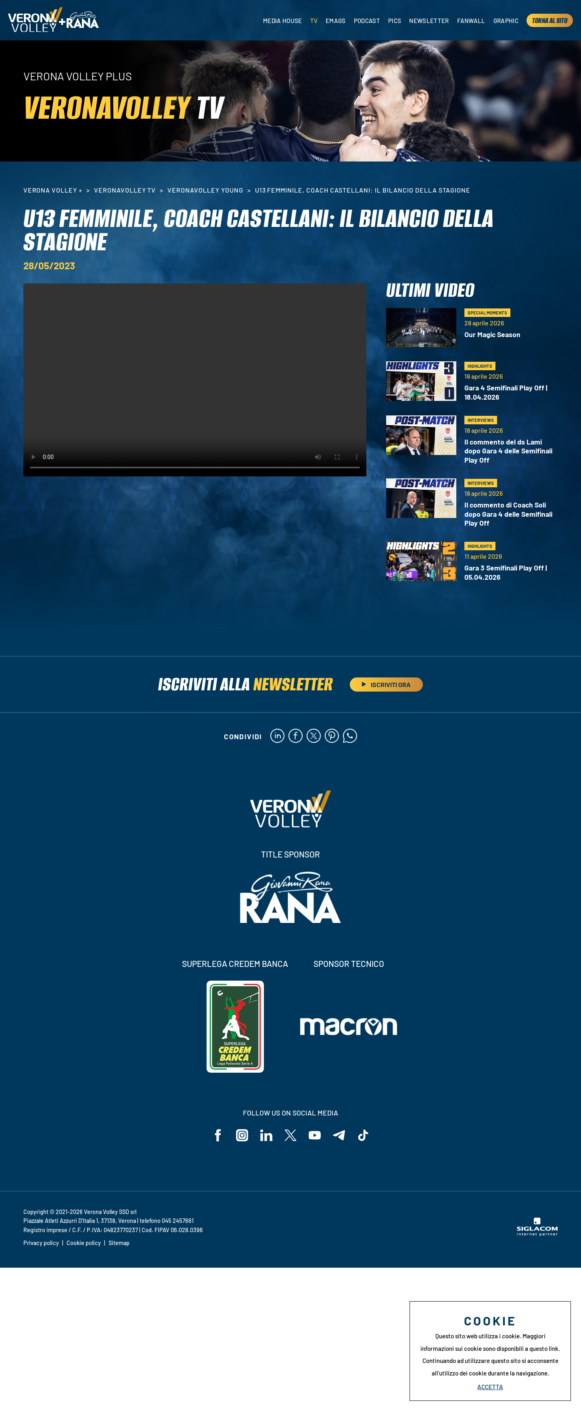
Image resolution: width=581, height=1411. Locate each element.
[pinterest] (332, 736)
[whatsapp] (350, 736)
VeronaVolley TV (125, 190)
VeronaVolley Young (205, 190)
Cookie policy (84, 1242)
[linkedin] (277, 736)
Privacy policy (41, 1242)
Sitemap (119, 1242)
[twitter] (314, 736)
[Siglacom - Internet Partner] (537, 1233)
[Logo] (35, 20)
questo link (543, 1348)
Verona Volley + (52, 190)
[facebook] (295, 736)
